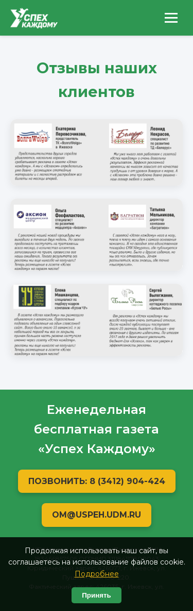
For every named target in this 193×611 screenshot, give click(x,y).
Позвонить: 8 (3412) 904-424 (96, 481)
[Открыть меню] (171, 17)
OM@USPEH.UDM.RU (96, 515)
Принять (96, 595)
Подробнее (97, 573)
